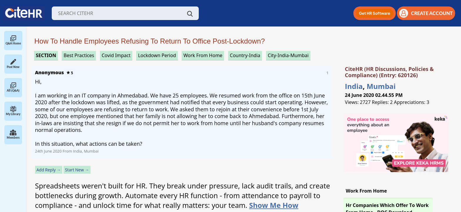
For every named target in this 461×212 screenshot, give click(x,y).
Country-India (245, 55)
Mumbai (381, 86)
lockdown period (157, 55)
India (354, 86)
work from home (202, 55)
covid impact (116, 55)
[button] (374, 13)
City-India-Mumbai (288, 55)
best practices (79, 55)
